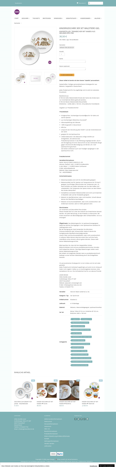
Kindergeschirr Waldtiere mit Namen (81, 329)
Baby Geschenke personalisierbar (80, 322)
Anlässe (97, 18)
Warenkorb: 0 (81, 3)
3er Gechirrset (74, 295)
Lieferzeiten (47, 446)
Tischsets (36, 18)
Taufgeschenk (75, 319)
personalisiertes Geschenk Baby (79, 365)
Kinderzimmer (85, 18)
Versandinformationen (51, 424)
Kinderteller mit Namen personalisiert (81, 358)
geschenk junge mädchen (78, 340)
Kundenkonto (18, 3)
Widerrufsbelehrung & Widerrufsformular (57, 436)
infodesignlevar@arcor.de (26, 429)
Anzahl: (61, 51)
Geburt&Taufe (71, 18)
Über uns (47, 429)
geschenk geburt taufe (77, 347)
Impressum (47, 426)
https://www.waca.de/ (71, 170)
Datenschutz (48, 421)
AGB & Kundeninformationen (53, 419)
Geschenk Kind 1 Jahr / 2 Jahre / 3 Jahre (81, 336)
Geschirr (26, 18)
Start (16, 18)
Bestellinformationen (50, 431)
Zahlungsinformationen (51, 441)
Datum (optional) (64, 66)
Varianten (62, 45)
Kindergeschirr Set (86, 319)
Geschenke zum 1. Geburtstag (79, 351)
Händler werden (49, 443)
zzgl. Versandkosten (72, 40)
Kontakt (46, 438)
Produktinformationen (51, 434)
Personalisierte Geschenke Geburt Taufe (81, 361)
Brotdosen (47, 18)
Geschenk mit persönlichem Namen (80, 344)
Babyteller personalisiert (78, 326)
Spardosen (58, 18)
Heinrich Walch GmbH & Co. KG (79, 292)
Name (61, 58)
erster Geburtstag (76, 333)
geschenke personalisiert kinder (80, 354)
